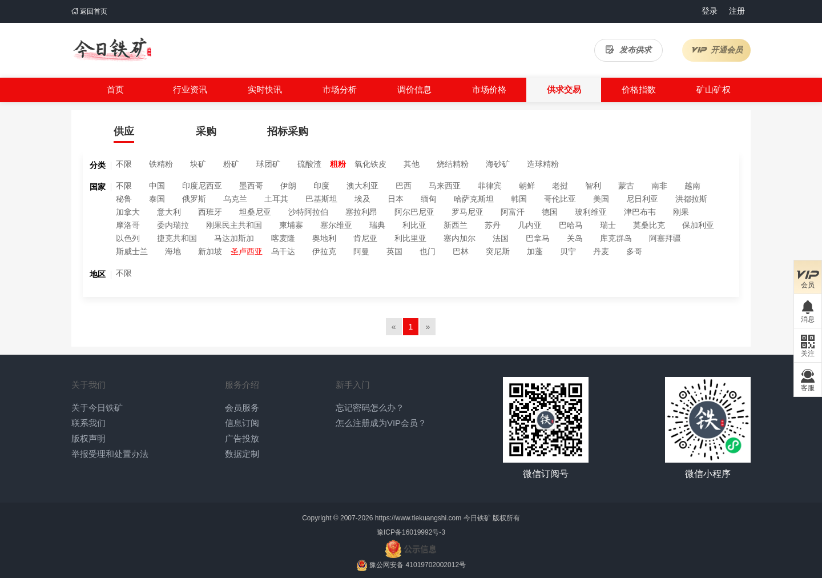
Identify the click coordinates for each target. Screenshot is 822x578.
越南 (692, 185)
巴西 (404, 185)
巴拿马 (538, 238)
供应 (124, 131)
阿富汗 (513, 211)
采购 (206, 131)
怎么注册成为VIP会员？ (381, 423)
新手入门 (353, 385)
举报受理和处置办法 (109, 454)
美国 (601, 198)
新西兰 (456, 225)
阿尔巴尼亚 (414, 211)
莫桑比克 (649, 225)
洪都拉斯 (691, 198)
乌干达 (283, 251)
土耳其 (276, 198)
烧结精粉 (453, 163)
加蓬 (535, 251)
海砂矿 (498, 163)
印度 (321, 185)
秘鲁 (124, 198)
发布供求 (628, 49)
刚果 (681, 211)
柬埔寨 (291, 225)
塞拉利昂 (361, 211)
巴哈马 (571, 225)
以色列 (128, 238)
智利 (593, 185)
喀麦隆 (283, 238)
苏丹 (493, 225)
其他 (412, 163)
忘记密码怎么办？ (370, 407)
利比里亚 (410, 238)
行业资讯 (190, 89)
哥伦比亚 (560, 198)
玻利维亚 (591, 211)
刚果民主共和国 (234, 225)
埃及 (362, 198)
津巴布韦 (640, 211)
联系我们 (88, 423)
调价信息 (414, 89)
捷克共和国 (177, 238)
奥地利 (324, 238)
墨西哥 (251, 185)
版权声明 (88, 438)
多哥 (634, 251)
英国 (394, 251)
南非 (659, 185)
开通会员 (717, 49)
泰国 (157, 198)
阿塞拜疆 (665, 238)
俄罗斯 (194, 198)
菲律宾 (490, 185)
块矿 (198, 163)
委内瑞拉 (173, 225)
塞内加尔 (460, 238)
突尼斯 (498, 251)
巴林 (461, 251)
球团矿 (268, 163)
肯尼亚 (365, 238)
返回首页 (89, 11)
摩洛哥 (128, 225)
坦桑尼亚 (255, 211)
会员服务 (242, 407)
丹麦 (601, 251)
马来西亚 (445, 185)
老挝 (560, 185)
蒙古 (626, 185)
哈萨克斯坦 (474, 198)
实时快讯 (265, 89)
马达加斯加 (234, 238)
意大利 (169, 211)
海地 (173, 251)
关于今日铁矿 (97, 407)
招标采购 (287, 131)
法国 (501, 238)
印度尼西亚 (202, 185)
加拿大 (128, 211)
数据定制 (242, 454)
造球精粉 (543, 163)
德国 (550, 211)
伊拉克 (324, 251)
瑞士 (608, 225)
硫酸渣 (309, 163)
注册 (737, 10)
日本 (396, 198)
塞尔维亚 (336, 225)
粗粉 (338, 163)
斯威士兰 (132, 251)
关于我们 (88, 385)
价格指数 (639, 89)
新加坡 (210, 251)
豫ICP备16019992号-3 (411, 532)
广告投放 (242, 438)
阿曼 (361, 251)
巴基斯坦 (321, 198)
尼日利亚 (642, 198)
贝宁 (568, 251)
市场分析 (340, 89)
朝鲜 (527, 185)
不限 (124, 163)
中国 (157, 185)
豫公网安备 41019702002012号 (417, 565)
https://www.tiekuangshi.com (418, 518)
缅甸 (429, 198)
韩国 (519, 198)
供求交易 (564, 89)
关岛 (575, 238)
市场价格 (489, 89)
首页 (115, 89)
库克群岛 (616, 238)
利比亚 (414, 225)
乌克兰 (235, 198)
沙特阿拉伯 (308, 211)
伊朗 (288, 185)
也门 (428, 251)
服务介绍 (242, 385)
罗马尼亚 (467, 211)
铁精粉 (161, 163)
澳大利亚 (362, 185)
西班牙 (210, 211)
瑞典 (377, 225)
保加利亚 (698, 225)
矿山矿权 (713, 89)
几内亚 (530, 225)
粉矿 (231, 163)
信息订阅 (242, 423)
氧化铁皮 (370, 163)
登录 (710, 10)
